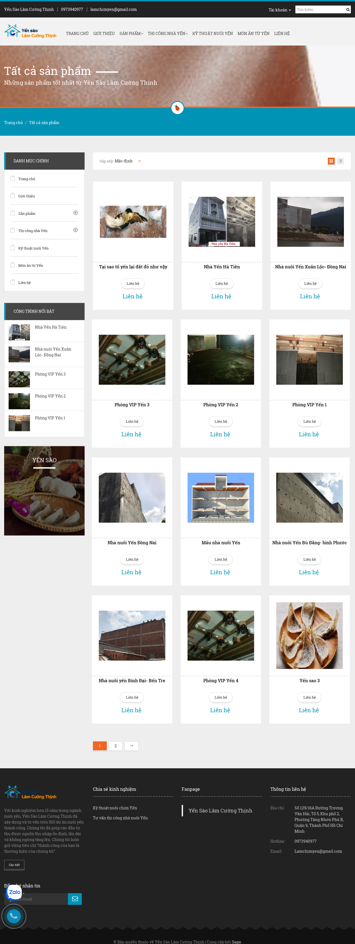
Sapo (236, 934)
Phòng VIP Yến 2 (156, 403)
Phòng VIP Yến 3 (67, 403)
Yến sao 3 (245, 675)
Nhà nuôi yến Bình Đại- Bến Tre (67, 675)
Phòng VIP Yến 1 (245, 403)
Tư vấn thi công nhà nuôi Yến (120, 810)
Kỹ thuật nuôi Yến (212, 33)
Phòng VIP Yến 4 (156, 675)
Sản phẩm (131, 33)
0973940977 (72, 9)
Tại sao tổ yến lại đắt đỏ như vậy (133, 267)
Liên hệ (282, 33)
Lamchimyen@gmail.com (318, 843)
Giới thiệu (104, 33)
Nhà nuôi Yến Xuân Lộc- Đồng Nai (310, 267)
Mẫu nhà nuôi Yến (156, 539)
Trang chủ (77, 33)
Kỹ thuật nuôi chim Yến (115, 800)
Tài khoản (280, 9)
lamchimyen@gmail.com (113, 9)
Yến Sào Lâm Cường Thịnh (220, 803)
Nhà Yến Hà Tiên (222, 267)
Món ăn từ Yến (254, 33)
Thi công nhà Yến (168, 33)
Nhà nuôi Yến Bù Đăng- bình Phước (245, 539)
